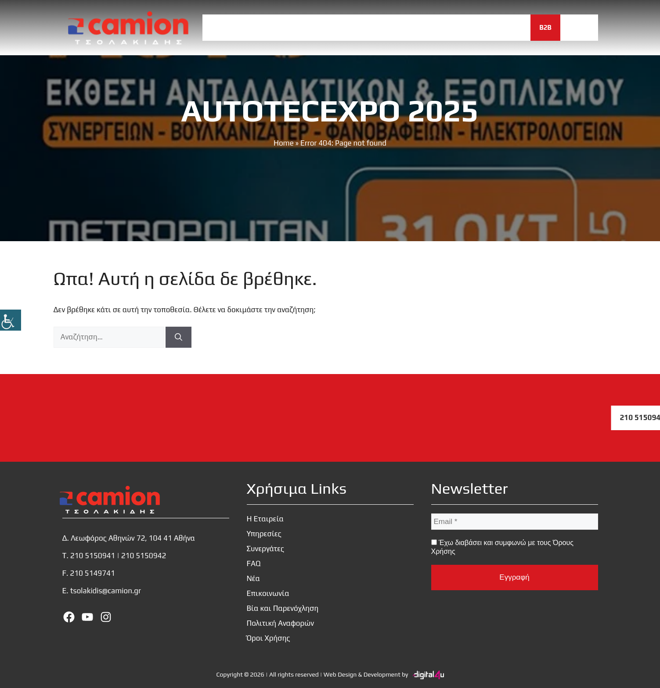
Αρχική (223, 27)
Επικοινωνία (500, 27)
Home (284, 143)
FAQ (423, 27)
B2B (545, 27)
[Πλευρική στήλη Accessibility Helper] (10, 320)
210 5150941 (92, 555)
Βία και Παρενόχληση (283, 608)
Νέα (454, 27)
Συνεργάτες (379, 27)
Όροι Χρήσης (268, 638)
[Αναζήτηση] (178, 337)
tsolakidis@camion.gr (105, 590)
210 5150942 (143, 555)
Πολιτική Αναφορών (280, 623)
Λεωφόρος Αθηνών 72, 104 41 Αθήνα (133, 538)
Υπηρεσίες (323, 27)
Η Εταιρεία (270, 27)
